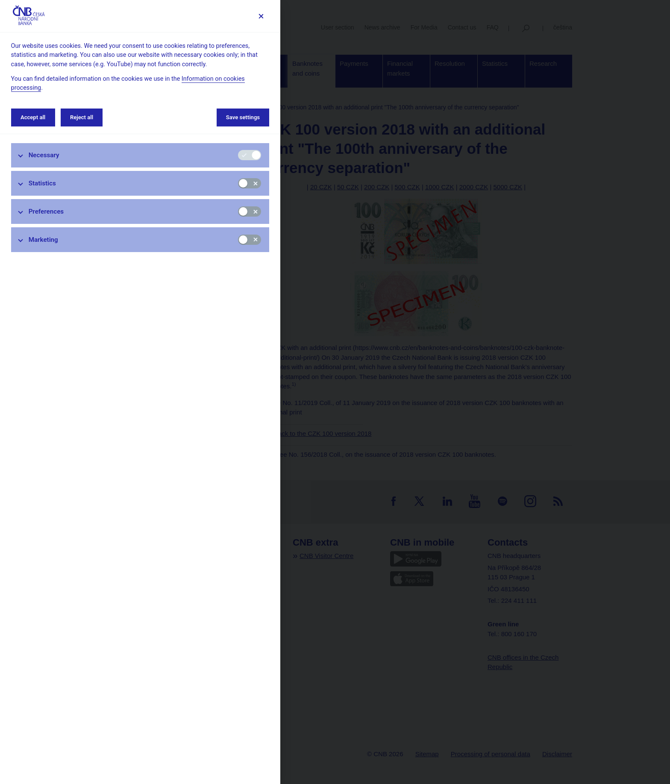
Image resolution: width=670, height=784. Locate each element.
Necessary (44, 155)
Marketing (43, 240)
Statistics (42, 183)
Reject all (81, 117)
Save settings (243, 117)
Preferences (46, 211)
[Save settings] (261, 16)
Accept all (33, 117)
